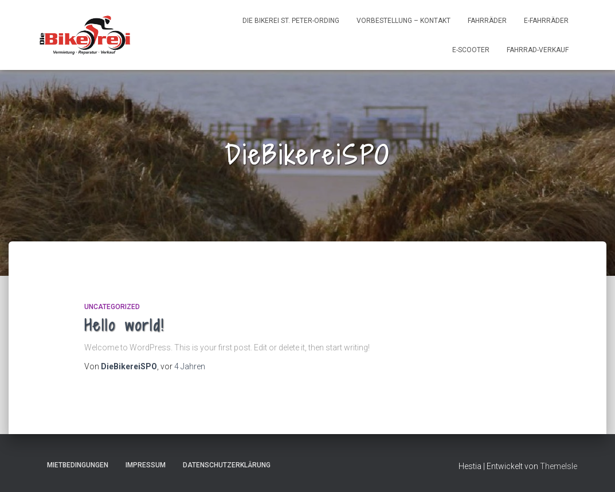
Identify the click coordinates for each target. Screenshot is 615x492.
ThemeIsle (558, 466)
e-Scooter (470, 50)
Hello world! (124, 325)
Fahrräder (487, 21)
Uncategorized (112, 307)
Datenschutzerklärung (227, 465)
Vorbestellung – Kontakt (404, 21)
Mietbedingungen (77, 465)
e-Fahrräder (546, 21)
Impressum (146, 465)
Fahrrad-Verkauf (538, 50)
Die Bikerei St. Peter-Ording (290, 21)
